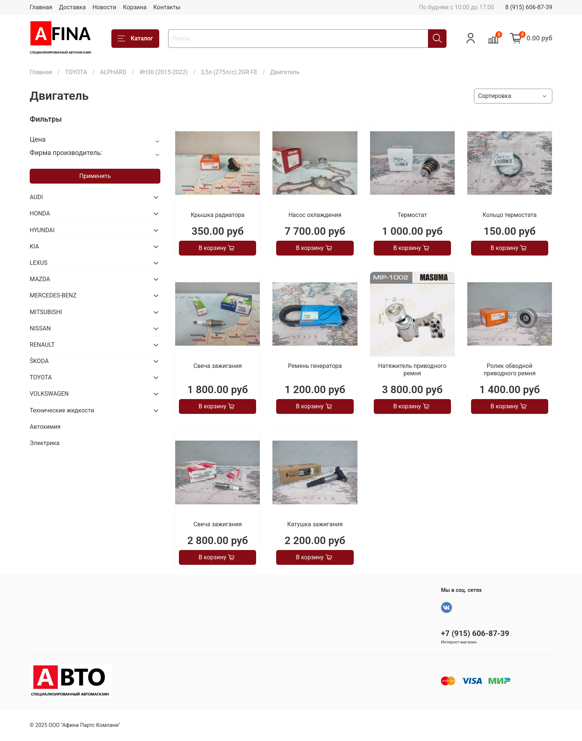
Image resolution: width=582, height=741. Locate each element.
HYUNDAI (42, 230)
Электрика (44, 443)
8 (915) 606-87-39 (528, 7)
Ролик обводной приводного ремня (510, 369)
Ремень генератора (315, 365)
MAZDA (40, 279)
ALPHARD (113, 72)
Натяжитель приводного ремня (412, 369)
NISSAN (40, 328)
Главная (41, 7)
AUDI (36, 197)
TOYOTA (76, 72)
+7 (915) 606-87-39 (475, 633)
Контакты (166, 7)
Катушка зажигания (315, 524)
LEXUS (39, 262)
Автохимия (45, 426)
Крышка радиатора (218, 214)
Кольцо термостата (510, 214)
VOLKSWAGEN (49, 393)
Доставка (72, 7)
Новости (104, 7)
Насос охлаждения (314, 214)
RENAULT (42, 344)
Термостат (412, 214)
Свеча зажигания (217, 365)
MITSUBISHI (46, 312)
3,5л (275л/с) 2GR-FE (229, 72)
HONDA (40, 213)
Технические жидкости (62, 410)
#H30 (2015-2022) (164, 72)
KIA (34, 246)
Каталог (135, 38)
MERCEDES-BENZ (53, 295)
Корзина (134, 7)
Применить (95, 176)
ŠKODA (39, 361)
